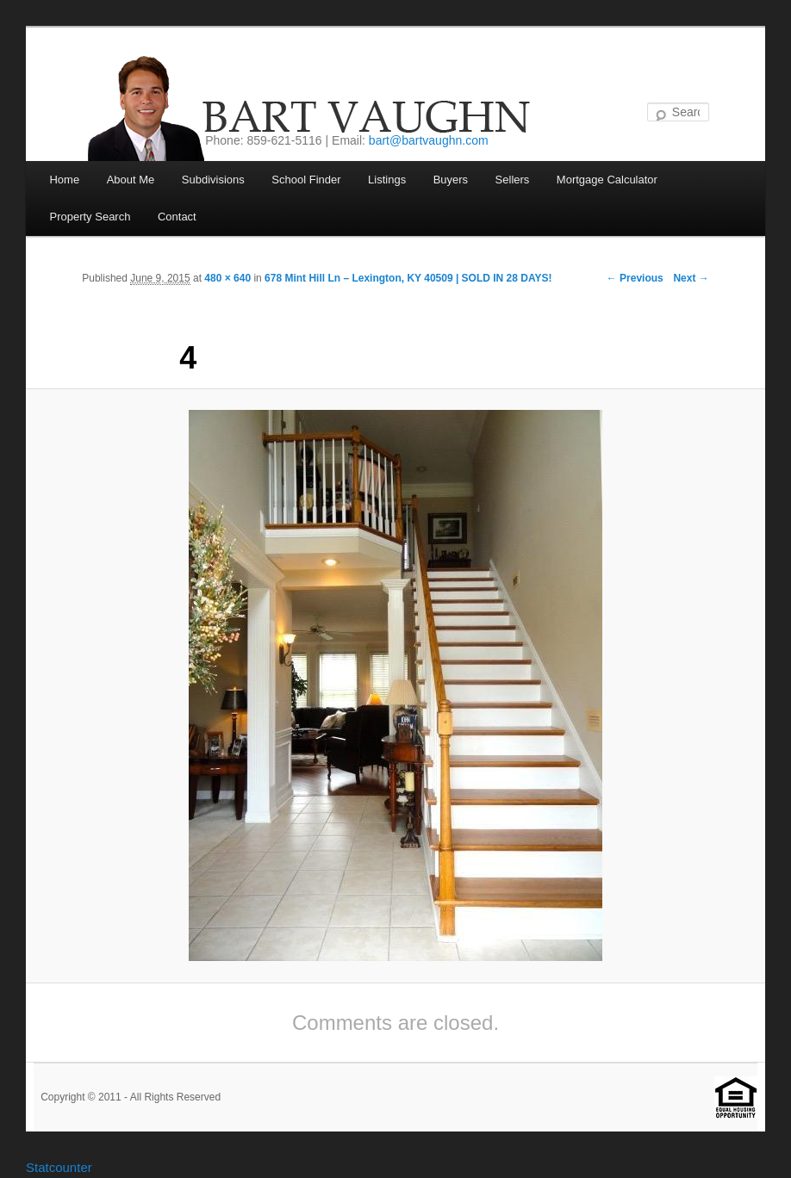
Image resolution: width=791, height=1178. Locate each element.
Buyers (450, 179)
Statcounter (59, 1167)
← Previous (635, 278)
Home (64, 179)
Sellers (512, 179)
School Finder (305, 179)
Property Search (89, 216)
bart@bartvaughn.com (429, 140)
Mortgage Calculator (607, 179)
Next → (690, 278)
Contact (177, 216)
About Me (131, 179)
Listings (387, 179)
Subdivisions (213, 179)
